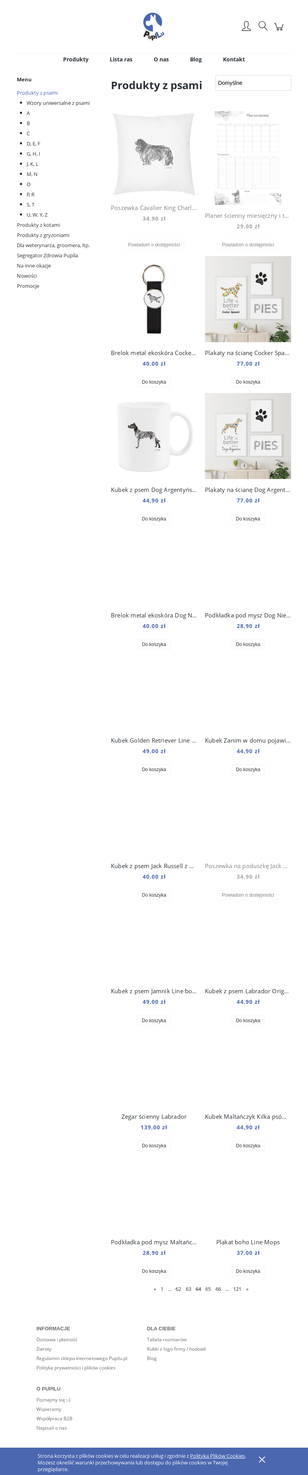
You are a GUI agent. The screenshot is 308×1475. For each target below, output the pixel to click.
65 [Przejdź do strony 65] (208, 1288)
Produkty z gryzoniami (43, 235)
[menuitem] (75, 59)
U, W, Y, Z (37, 214)
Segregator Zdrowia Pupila (47, 255)
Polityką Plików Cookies (217, 1455)
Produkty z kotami (38, 224)
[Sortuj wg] (253, 83)
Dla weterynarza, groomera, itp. (53, 245)
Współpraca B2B (54, 1418)
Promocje (28, 285)
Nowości (27, 275)
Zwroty (43, 1349)
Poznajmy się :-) (53, 1399)
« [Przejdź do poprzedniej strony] (155, 1288)
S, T (30, 204)
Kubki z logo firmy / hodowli (176, 1349)
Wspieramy (48, 1409)
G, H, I (33, 153)
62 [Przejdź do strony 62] (178, 1288)
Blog (152, 1358)
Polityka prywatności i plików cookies (76, 1367)
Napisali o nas (51, 1428)
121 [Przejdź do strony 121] (237, 1288)
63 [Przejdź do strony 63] (188, 1288)
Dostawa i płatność (57, 1339)
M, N (32, 174)
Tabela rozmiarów (167, 1339)
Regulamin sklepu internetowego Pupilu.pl (81, 1358)
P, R (30, 194)
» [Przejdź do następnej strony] (247, 1288)
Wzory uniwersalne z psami (58, 102)
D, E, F (33, 143)
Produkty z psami (37, 92)
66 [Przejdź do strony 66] (218, 1288)
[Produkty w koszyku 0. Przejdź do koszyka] (279, 30)
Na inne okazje (34, 265)
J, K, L (32, 163)
